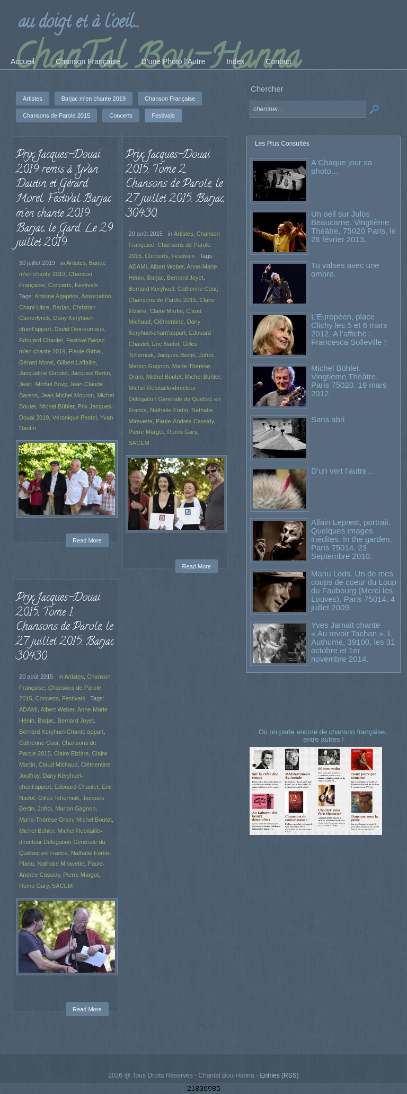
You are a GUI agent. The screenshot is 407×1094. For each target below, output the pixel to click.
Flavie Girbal (85, 351)
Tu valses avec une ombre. (345, 269)
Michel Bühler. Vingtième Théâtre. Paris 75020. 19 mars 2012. (349, 380)
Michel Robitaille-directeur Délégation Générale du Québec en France (175, 399)
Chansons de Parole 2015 (163, 300)
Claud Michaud (58, 764)
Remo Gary (182, 432)
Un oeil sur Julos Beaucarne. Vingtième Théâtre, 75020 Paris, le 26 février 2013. (353, 226)
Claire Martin (166, 311)
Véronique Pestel (74, 417)
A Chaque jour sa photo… (341, 166)
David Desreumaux (79, 329)
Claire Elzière (71, 753)
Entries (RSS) (279, 1075)
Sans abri (327, 419)
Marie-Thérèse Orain (46, 819)
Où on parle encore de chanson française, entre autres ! (324, 735)
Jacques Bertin (90, 373)
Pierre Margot (146, 432)
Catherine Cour (197, 289)
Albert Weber (167, 266)
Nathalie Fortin (169, 410)
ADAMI (138, 266)
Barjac (60, 307)
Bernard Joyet (185, 277)
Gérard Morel (36, 362)
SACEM (139, 443)
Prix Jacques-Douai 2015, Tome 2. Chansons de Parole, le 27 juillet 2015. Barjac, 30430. (175, 184)
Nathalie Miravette (60, 863)
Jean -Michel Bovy (42, 384)
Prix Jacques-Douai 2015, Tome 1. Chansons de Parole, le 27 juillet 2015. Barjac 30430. (65, 627)
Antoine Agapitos (56, 296)
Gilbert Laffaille (76, 362)
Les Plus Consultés (282, 143)
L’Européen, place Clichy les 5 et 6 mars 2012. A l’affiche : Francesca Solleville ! (349, 329)
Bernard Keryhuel (151, 289)
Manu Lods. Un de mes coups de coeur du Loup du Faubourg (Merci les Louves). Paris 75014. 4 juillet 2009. (353, 590)
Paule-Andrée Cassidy (185, 421)
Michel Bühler (56, 406)
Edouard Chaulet (41, 340)
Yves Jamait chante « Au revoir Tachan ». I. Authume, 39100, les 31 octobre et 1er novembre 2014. (353, 641)
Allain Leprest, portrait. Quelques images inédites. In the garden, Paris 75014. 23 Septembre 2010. (351, 539)
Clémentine (168, 321)
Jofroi (206, 355)
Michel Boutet (164, 376)
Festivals (86, 285)
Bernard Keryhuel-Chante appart (61, 731)
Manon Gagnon (149, 366)
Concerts (60, 285)
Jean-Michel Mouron (67, 395)
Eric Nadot (166, 344)
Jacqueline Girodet (43, 373)
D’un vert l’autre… (343, 470)
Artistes (76, 263)
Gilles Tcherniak (58, 798)
